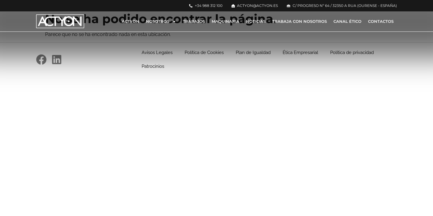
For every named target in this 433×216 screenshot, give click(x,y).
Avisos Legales (157, 52)
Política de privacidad (352, 52)
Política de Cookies (204, 52)
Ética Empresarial (300, 52)
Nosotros (161, 21)
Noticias (256, 21)
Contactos (381, 21)
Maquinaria (225, 21)
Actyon (130, 21)
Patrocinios (153, 66)
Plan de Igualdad (253, 52)
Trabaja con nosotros (299, 21)
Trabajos (194, 21)
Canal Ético (347, 21)
